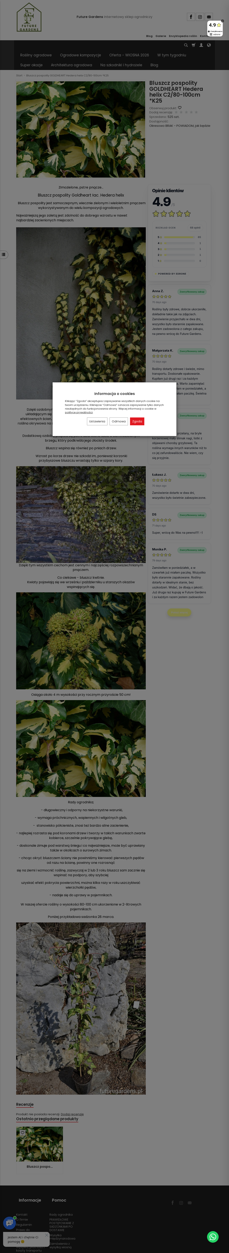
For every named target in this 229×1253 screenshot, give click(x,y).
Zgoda (137, 421)
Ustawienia (97, 421)
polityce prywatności (79, 412)
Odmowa (119, 421)
